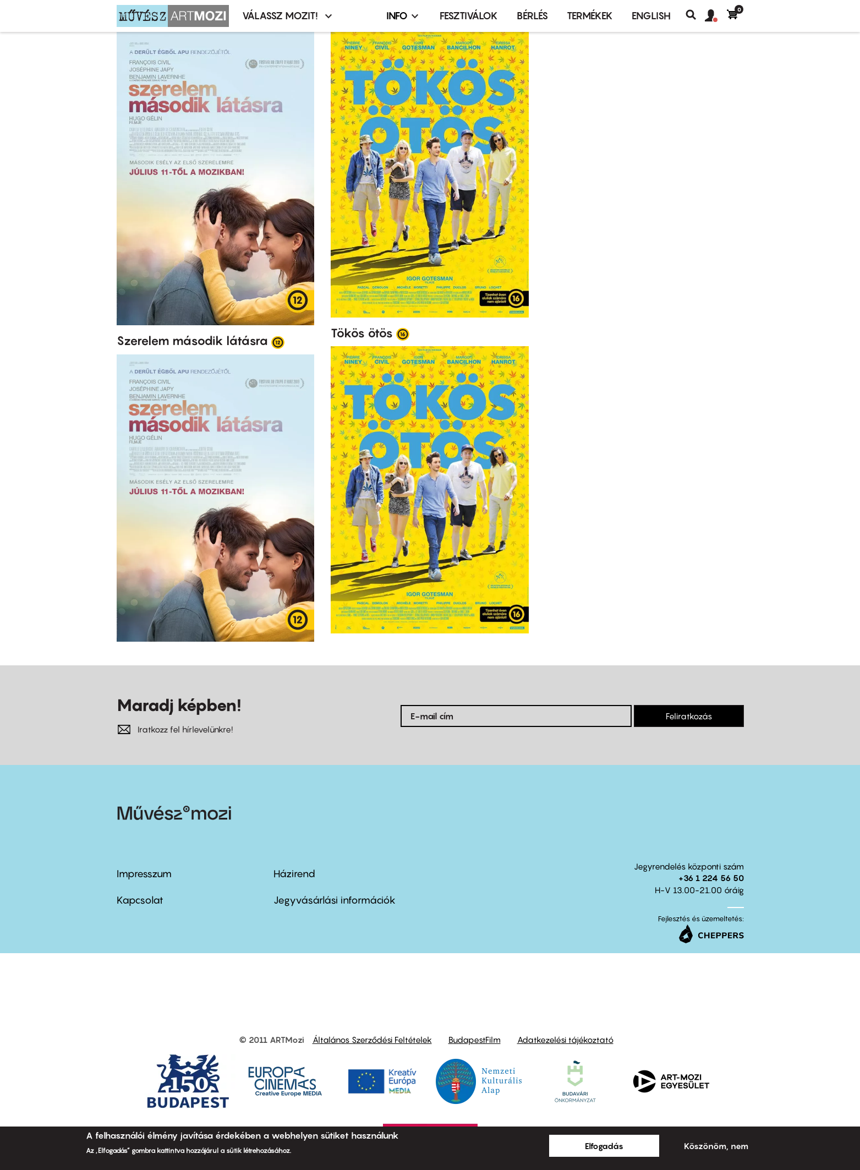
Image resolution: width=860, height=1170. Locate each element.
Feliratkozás (689, 716)
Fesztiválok (469, 15)
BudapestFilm (474, 1040)
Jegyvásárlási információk (334, 900)
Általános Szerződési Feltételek (372, 1040)
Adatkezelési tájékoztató (565, 1040)
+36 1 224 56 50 (711, 878)
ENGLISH (651, 15)
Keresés (695, 14)
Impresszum (144, 873)
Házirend (294, 873)
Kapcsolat (140, 900)
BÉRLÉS (532, 15)
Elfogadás (604, 1146)
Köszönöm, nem (716, 1146)
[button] (716, 16)
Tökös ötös (362, 333)
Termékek (590, 15)
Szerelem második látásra (192, 340)
